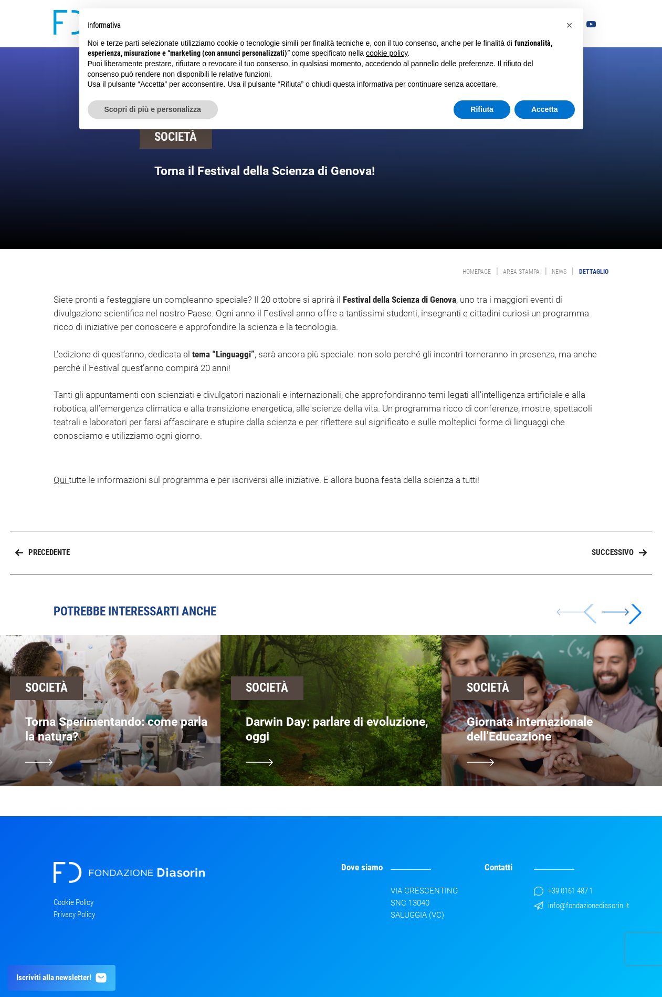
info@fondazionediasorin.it (581, 905)
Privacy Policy (74, 914)
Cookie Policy (73, 902)
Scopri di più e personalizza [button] (152, 109)
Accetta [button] (544, 109)
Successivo (619, 552)
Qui (61, 480)
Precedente (42, 552)
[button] (622, 612)
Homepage (477, 271)
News (559, 271)
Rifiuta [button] (481, 109)
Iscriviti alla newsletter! (62, 978)
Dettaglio (593, 271)
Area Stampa (521, 271)
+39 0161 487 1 (563, 891)
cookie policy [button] (386, 53)
